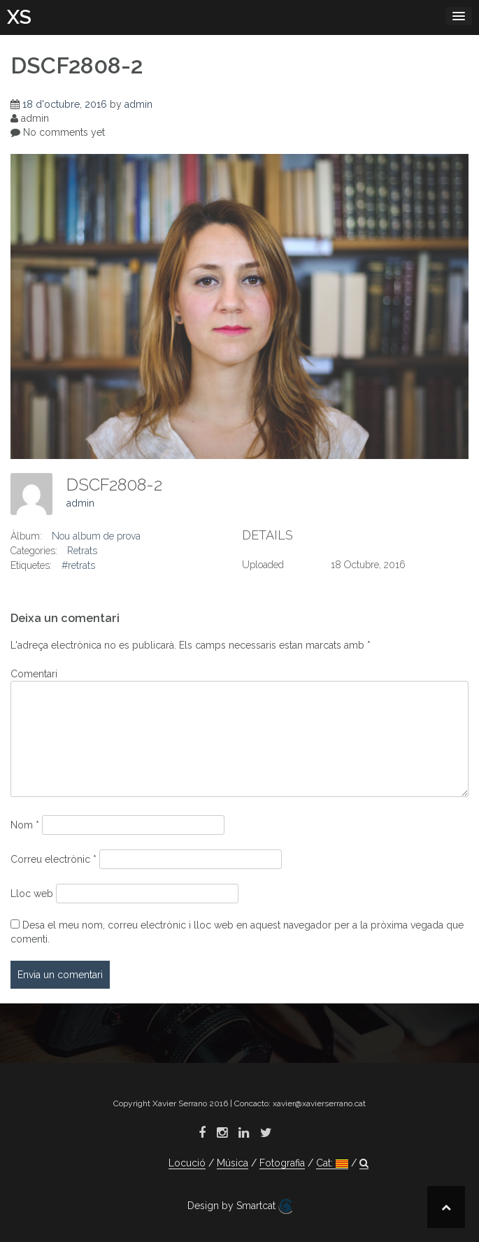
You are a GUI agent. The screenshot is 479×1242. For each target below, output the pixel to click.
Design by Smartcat (239, 1206)
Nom (24, 825)
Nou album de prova (96, 536)
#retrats (78, 565)
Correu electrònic (53, 859)
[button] (364, 1163)
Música (232, 1163)
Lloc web (31, 893)
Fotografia (282, 1163)
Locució (187, 1163)
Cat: (332, 1163)
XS (19, 17)
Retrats (82, 550)
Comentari (33, 673)
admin (138, 104)
